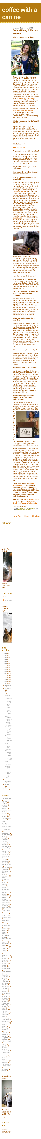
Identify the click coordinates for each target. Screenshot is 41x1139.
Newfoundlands (6, 972)
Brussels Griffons (4, 842)
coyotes (4, 887)
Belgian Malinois (4, 822)
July (6, 788)
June (7, 790)
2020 (5, 661)
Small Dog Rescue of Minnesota (24, 110)
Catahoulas (5, 851)
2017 (5, 667)
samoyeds (5, 1018)
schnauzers (5, 1021)
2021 (5, 659)
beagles (28, 509)
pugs (3, 1008)
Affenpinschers (21, 509)
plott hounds (5, 986)
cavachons (5, 854)
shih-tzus (4, 1036)
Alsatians (4, 805)
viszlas (4, 1057)
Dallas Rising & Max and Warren (8, 753)
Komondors (5, 947)
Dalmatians (5, 892)
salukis (4, 1016)
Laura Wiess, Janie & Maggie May (8, 711)
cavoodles (5, 863)
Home (26, 516)
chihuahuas (5, 868)
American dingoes (4, 807)
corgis (3, 882)
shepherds (5, 1029)
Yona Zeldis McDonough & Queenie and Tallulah (8, 730)
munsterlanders (6, 968)
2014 (5, 673)
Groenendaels (6, 925)
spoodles (4, 1046)
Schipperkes (5, 1019)
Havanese (5, 929)
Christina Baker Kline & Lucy (7, 768)
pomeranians (6, 993)
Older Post (35, 516)
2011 (5, 679)
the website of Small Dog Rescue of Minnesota (25, 502)
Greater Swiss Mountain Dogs (6, 916)
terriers (4, 1056)
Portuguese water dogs (5, 1004)
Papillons (4, 980)
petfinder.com (17, 218)
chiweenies (5, 871)
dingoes (4, 894)
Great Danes (6, 910)
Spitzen (4, 1044)
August (7, 784)
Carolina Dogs (6, 848)
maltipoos (5, 963)
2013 (5, 675)
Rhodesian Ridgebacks (5, 1012)
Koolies (4, 948)
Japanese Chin (6, 939)
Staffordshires (6, 1052)
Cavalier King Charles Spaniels (6, 857)
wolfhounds (5, 1064)
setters (4, 1024)
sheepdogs (5, 1028)
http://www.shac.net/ (20, 191)
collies (3, 877)
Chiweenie (5, 869)
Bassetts (4, 815)
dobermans (5, 896)
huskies (4, 934)
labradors (4, 955)
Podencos (5, 988)
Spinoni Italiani (6, 1041)
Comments (7, 600)
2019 (5, 663)
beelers (4, 820)
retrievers (4, 1009)
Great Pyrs (5, 914)
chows (4, 873)
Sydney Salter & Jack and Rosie (8, 718)
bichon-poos (5, 833)
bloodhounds (6, 835)
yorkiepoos (5, 1069)
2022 (5, 657)
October (7, 692)
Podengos (5, 990)
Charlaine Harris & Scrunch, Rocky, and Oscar (8, 703)
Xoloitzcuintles (6, 1066)
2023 (5, 655)
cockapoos (5, 876)
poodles (4, 1001)
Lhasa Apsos (6, 957)
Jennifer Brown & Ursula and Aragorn (8, 746)
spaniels (4, 1039)
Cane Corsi (5, 846)
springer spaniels (4, 1048)
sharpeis (4, 1026)
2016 (5, 669)
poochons (5, 1000)
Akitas (3, 803)
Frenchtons (5, 904)
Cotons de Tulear (5, 885)
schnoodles (5, 1023)
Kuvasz (4, 950)
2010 (5, 681)
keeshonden (5, 943)
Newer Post (17, 516)
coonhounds (5, 879)
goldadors (5, 906)
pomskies (4, 998)
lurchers (4, 958)
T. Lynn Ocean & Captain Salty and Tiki (8, 738)
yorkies (4, 1071)
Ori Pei (4, 978)
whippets (4, 1062)
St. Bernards (5, 1051)
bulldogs (4, 844)
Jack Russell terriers (5, 936)
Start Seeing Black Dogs (25, 98)
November (8, 688)
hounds (4, 932)
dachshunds (5, 889)
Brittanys (4, 839)
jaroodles (4, 942)
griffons (4, 924)
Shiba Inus (5, 1033)
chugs (3, 874)
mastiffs (4, 965)
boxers (4, 838)
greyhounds (5, 920)
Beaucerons (5, 818)
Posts (5, 597)
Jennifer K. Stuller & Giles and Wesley (8, 775)
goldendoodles (6, 907)
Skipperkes (5, 1038)
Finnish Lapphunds (5, 900)
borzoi (3, 836)
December (8, 685)
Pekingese (5, 981)
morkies (4, 967)
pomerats (4, 996)
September (8, 781)
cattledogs (5, 853)
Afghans (4, 802)
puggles (4, 1006)
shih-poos (5, 1034)
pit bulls (4, 985)
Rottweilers (5, 1014)
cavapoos (5, 861)
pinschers (5, 983)
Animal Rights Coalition (23, 484)
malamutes (5, 960)
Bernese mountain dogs (6, 825)
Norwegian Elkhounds (5, 975)
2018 (5, 665)
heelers (4, 930)
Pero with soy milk (19, 147)
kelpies (4, 945)
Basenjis (4, 813)
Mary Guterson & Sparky (8, 758)
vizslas (4, 1059)
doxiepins (4, 897)
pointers (4, 991)
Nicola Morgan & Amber (8, 763)
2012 (5, 677)
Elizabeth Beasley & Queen (8, 724)
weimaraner (5, 1061)
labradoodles (6, 952)
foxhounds (5, 902)
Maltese (4, 962)
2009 (5, 683)
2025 (5, 653)
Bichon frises (6, 830)
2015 (5, 671)
